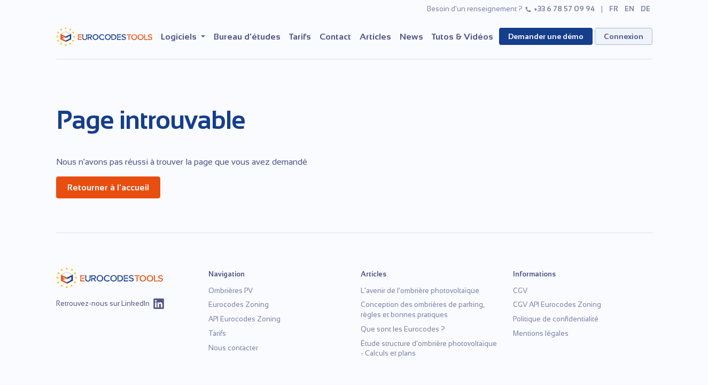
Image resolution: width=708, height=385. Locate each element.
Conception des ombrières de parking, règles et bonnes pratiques (422, 310)
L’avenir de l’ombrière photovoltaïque (420, 291)
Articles (375, 36)
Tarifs (300, 36)
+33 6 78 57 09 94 (560, 9)
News (411, 36)
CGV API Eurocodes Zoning (557, 305)
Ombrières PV (230, 291)
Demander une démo (545, 36)
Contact (335, 36)
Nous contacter (233, 348)
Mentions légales (541, 333)
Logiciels (180, 36)
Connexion (623, 36)
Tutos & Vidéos (462, 36)
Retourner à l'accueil (108, 187)
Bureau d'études (247, 36)
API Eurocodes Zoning (244, 319)
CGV (520, 291)
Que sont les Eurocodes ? (403, 329)
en (629, 9)
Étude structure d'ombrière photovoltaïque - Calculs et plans (429, 349)
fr (613, 9)
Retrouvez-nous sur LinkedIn (111, 304)
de (645, 9)
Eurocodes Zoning (238, 305)
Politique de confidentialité (555, 319)
